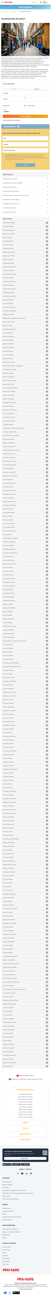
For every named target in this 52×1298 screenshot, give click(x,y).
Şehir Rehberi (14, 11)
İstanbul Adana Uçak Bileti (25, 1104)
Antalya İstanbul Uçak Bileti (25, 1099)
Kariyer (4, 1237)
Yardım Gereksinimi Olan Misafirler (11, 1217)
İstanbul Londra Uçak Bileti (25, 1117)
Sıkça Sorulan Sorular (8, 1211)
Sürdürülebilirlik (6, 1182)
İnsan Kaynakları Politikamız (10, 1229)
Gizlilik (4, 1252)
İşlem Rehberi (6, 1261)
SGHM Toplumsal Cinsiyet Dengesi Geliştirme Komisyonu (17, 1193)
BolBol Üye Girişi (45, 2)
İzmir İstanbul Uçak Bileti (25, 1094)
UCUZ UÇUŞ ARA (25, 116)
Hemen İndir (25, 1158)
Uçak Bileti (5, 11)
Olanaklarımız (6, 1235)
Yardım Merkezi (6, 1208)
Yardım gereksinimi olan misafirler (11, 120)
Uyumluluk (5, 1255)
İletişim (4, 1214)
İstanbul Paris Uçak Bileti (25, 1114)
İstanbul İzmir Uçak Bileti (25, 1102)
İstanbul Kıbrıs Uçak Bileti (25, 1109)
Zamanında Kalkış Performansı (10, 1199)
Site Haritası (5, 1264)
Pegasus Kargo (6, 1196)
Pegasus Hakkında (7, 1184)
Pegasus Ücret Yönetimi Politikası (11, 1232)
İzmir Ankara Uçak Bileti (25, 1107)
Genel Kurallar (6, 1250)
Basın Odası (5, 1187)
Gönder (25, 165)
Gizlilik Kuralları (12, 155)
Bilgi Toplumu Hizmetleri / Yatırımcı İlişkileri (14, 1190)
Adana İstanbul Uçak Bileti (25, 1097)
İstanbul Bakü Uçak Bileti (25, 1112)
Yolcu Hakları (5, 1258)
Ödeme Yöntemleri (7, 1219)
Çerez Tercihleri (6, 1247)
